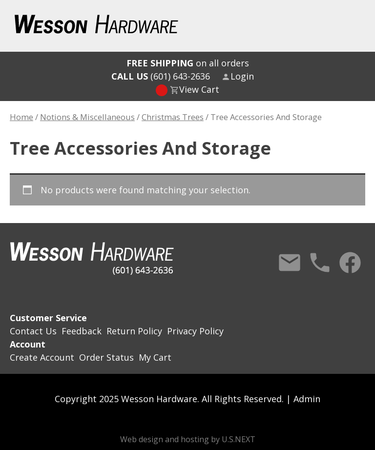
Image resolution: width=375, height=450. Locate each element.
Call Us (320, 262)
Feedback (82, 331)
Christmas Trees (173, 117)
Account (27, 344)
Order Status (106, 357)
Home (21, 117)
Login (242, 76)
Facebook (350, 262)
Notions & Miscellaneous (87, 117)
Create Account (42, 357)
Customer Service (48, 318)
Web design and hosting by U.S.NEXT (187, 439)
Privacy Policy (195, 331)
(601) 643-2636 (160, 76)
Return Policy (134, 331)
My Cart (155, 357)
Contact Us (289, 262)
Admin (306, 399)
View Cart (199, 89)
